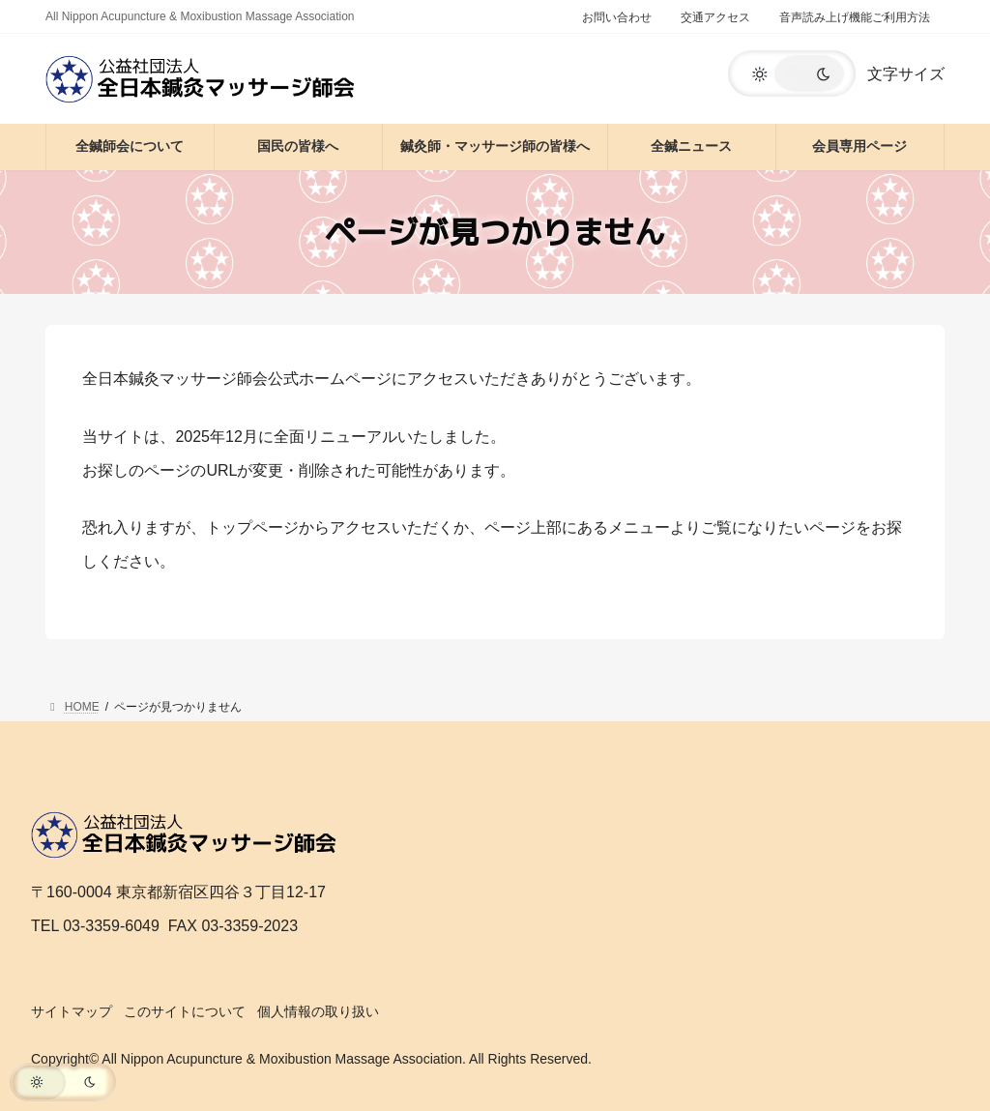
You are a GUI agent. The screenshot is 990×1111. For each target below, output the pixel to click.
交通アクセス (715, 17)
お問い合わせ (617, 17)
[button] (792, 73)
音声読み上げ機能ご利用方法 (854, 17)
